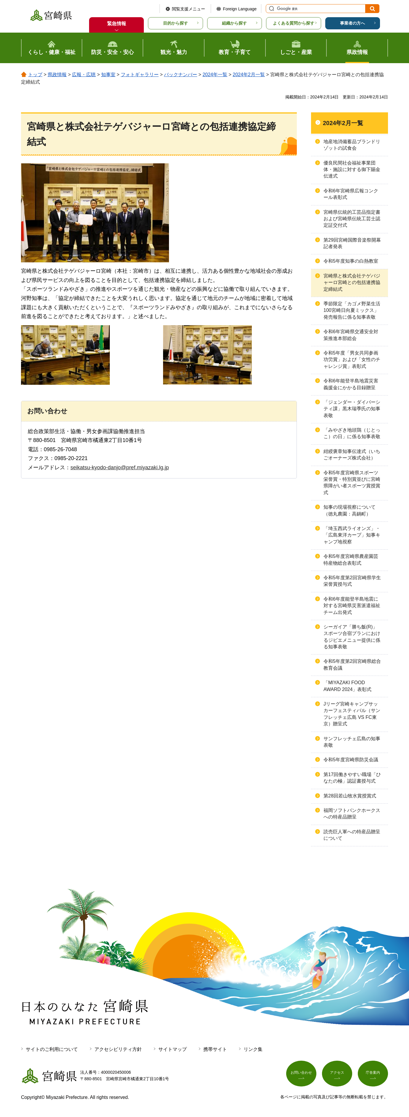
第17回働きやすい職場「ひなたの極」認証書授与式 (352, 778)
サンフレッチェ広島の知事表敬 (351, 742)
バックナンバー (180, 74)
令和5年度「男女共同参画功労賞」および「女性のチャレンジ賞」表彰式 (351, 359)
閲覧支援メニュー (188, 9)
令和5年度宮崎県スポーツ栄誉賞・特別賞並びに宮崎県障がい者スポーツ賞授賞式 (351, 482)
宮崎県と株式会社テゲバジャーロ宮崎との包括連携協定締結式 (351, 282)
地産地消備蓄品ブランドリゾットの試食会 (351, 145)
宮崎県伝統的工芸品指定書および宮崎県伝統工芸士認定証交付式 (351, 219)
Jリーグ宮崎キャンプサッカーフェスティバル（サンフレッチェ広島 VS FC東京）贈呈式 (351, 713)
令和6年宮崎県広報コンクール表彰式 (350, 194)
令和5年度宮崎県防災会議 (350, 759)
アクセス (337, 1074)
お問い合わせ (301, 1074)
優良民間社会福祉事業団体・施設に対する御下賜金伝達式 (351, 169)
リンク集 (253, 1049)
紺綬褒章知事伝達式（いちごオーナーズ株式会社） (351, 454)
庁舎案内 (373, 1074)
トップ (35, 74)
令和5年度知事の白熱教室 (350, 261)
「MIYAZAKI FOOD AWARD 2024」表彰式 (347, 686)
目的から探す (175, 23)
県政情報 (57, 74)
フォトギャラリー (140, 74)
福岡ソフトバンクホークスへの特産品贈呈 (351, 813)
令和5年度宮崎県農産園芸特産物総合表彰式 (350, 559)
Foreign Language (240, 9)
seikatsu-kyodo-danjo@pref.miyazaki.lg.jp (119, 467)
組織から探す (234, 23)
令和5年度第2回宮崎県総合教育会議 (352, 664)
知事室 (108, 74)
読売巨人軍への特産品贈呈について (351, 835)
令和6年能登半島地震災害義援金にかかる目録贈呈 (350, 384)
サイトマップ (172, 1049)
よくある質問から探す (293, 23)
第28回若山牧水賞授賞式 (349, 795)
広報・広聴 (84, 74)
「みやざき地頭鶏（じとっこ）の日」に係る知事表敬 (351, 433)
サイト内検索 (270, 8)
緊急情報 (116, 23)
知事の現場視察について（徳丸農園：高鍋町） (349, 510)
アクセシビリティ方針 (118, 1049)
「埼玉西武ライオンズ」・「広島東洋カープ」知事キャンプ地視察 (351, 535)
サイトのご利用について (52, 1049)
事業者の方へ (352, 23)
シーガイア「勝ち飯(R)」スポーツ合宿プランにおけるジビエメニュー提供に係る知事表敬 (351, 636)
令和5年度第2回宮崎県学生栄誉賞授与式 (352, 581)
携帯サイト (215, 1049)
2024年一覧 (214, 74)
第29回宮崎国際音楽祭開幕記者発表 (352, 243)
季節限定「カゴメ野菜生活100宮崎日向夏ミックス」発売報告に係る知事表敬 (351, 310)
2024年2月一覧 (249, 74)
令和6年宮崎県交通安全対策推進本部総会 (350, 335)
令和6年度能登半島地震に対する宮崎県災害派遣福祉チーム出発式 (351, 605)
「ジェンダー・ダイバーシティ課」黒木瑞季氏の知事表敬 (351, 409)
